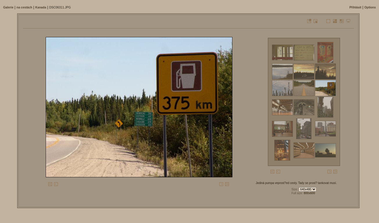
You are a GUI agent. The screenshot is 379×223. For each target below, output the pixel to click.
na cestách (24, 7)
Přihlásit (355, 7)
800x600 (309, 193)
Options (370, 7)
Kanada (40, 7)
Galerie (8, 7)
